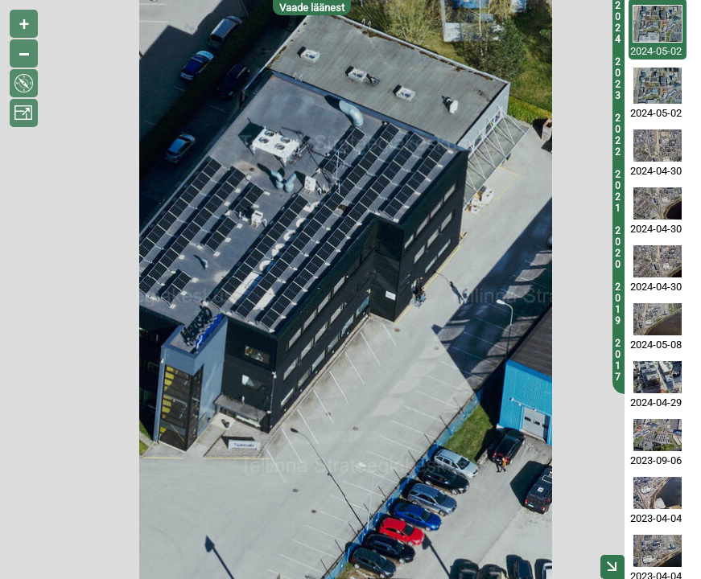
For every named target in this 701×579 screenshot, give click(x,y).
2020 (618, 247)
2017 (618, 360)
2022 (618, 135)
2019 (618, 303)
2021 (618, 191)
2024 (618, 22)
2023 (618, 78)
